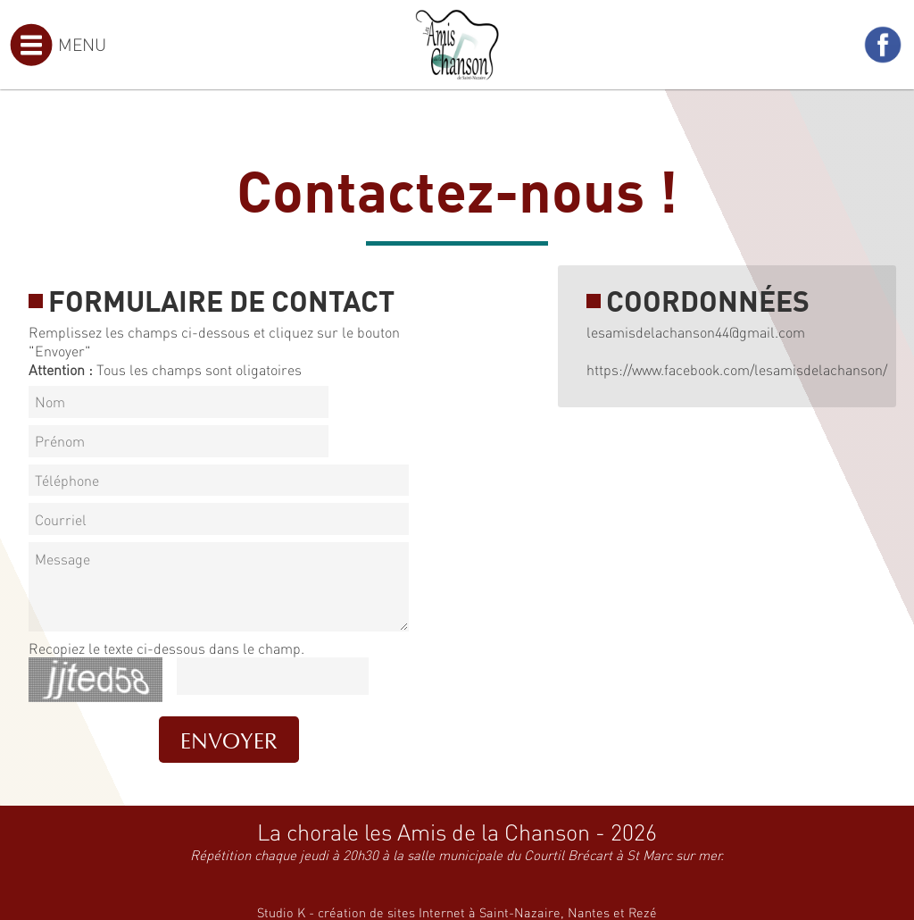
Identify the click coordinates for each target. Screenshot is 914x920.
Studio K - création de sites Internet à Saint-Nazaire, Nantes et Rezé (457, 912)
